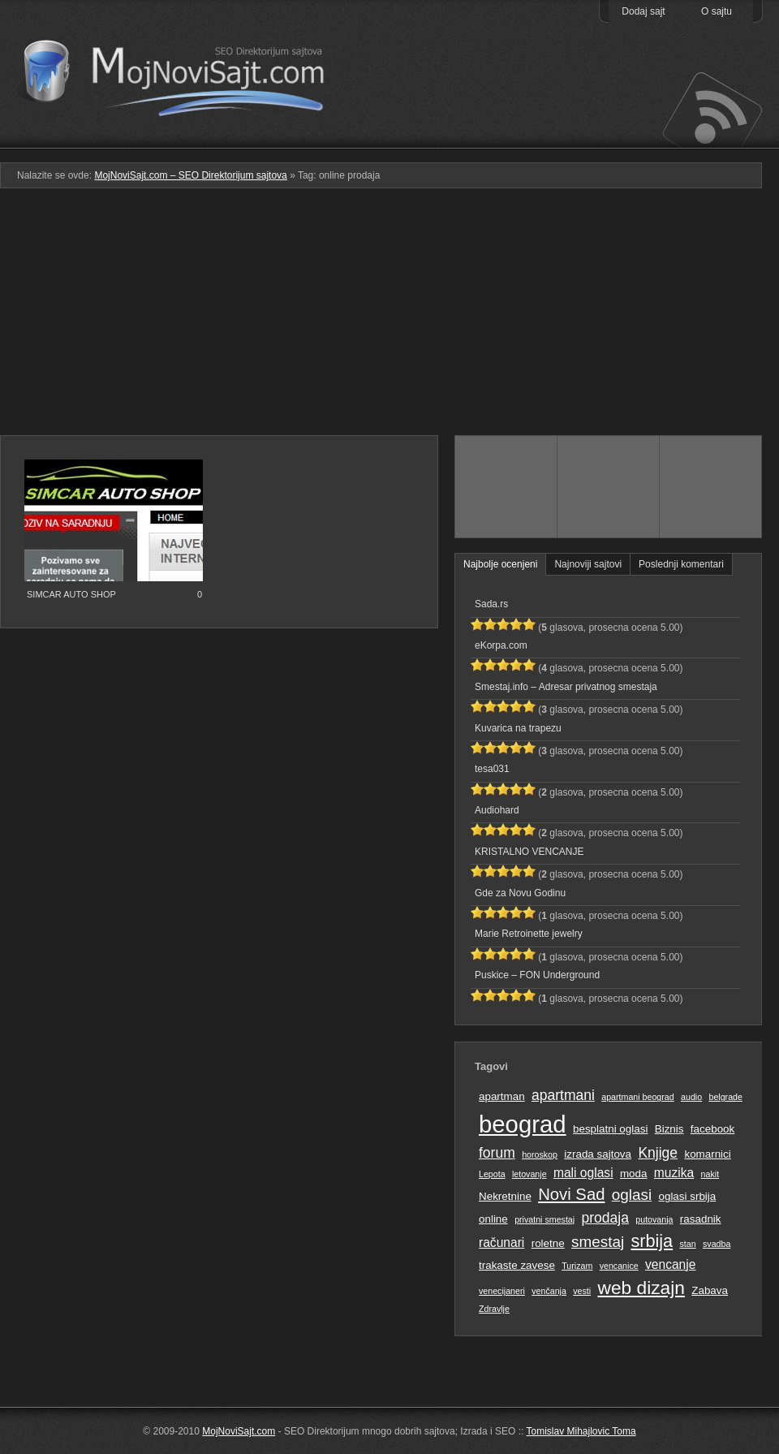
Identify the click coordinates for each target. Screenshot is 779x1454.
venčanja (549, 1291)
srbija (652, 1241)
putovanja (654, 1219)
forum (497, 1153)
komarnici (707, 1154)
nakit (710, 1174)
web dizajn (640, 1287)
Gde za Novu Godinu (520, 893)
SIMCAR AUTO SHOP (71, 594)
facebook (712, 1129)
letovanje (529, 1174)
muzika (674, 1173)
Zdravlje (494, 1309)
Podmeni (505, 137)
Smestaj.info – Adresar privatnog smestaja (566, 686)
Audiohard (497, 810)
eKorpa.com (501, 645)
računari (501, 1242)
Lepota (492, 1174)
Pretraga (608, 137)
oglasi (632, 1194)
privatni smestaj (544, 1219)
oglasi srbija (687, 1196)
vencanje (670, 1264)
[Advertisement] (389, 318)
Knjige (658, 1153)
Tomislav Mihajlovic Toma (581, 1431)
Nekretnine (505, 1196)
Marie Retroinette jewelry (529, 933)
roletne (548, 1243)
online (493, 1219)
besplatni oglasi (610, 1129)
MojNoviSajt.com (238, 1431)
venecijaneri (502, 1291)
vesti (582, 1291)
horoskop (539, 1154)
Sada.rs (491, 604)
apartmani (563, 1095)
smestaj (597, 1241)
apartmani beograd (637, 1097)
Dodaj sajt (643, 11)
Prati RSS (711, 108)
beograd (522, 1124)
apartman (502, 1096)
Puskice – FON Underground (537, 975)
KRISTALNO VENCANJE (529, 851)
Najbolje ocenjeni (500, 564)
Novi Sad (571, 1194)
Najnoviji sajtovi (588, 564)
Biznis (669, 1129)
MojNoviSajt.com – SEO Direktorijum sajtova (184, 73)
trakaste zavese (517, 1265)
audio (691, 1097)
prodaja (605, 1218)
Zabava (709, 1290)
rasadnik (700, 1219)
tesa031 (492, 768)
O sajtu (716, 11)
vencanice (619, 1266)
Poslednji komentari (681, 564)
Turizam (577, 1266)
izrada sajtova (597, 1154)
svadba (716, 1244)
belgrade (725, 1097)
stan (688, 1244)
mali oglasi (583, 1173)
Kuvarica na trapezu (518, 728)
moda (634, 1173)
